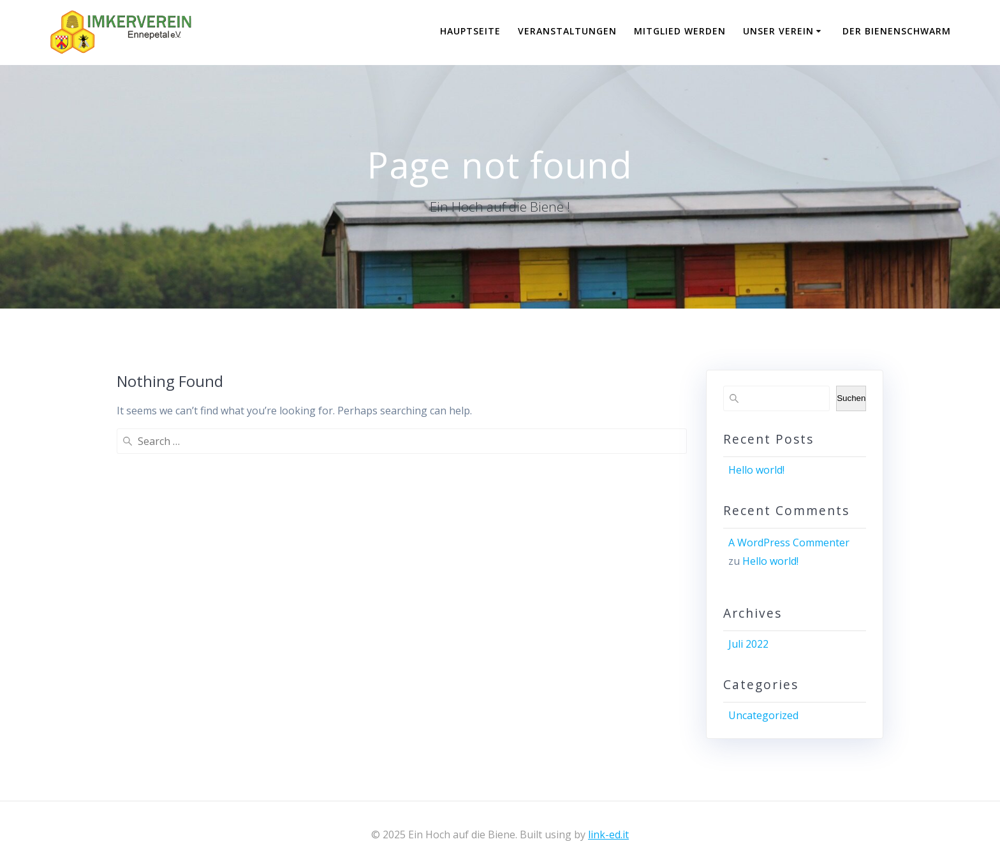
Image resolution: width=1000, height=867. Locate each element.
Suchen (851, 398)
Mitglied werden (680, 31)
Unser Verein (778, 31)
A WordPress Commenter (788, 543)
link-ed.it (608, 834)
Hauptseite (470, 31)
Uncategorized (763, 715)
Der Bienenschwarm (896, 31)
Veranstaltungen (567, 31)
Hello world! (756, 470)
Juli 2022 (748, 644)
